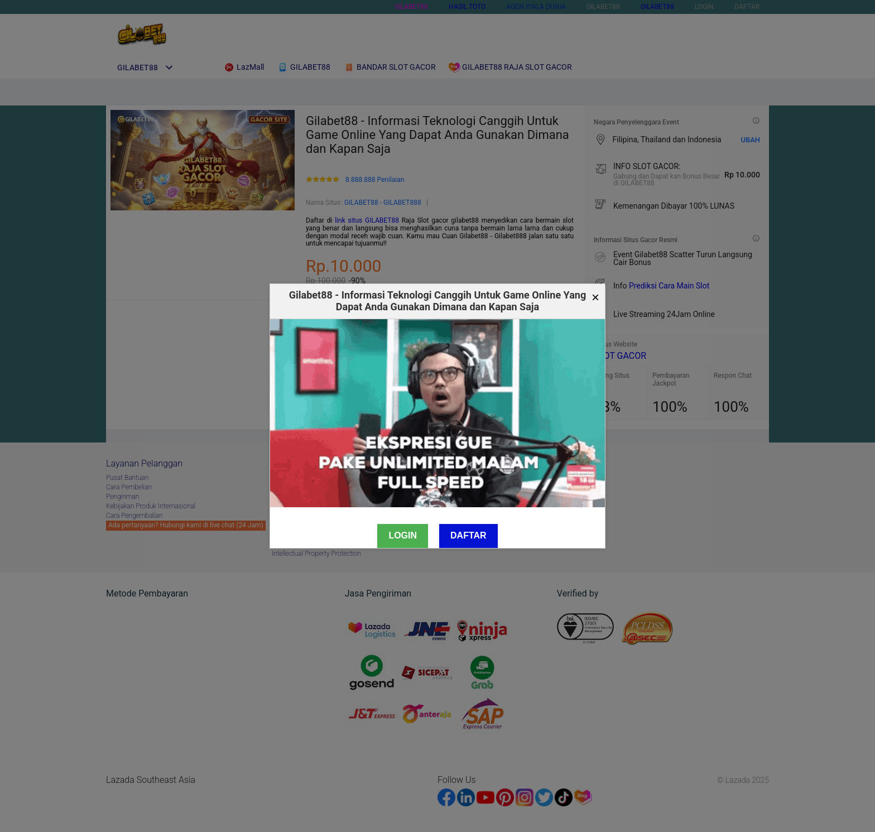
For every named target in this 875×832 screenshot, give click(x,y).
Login (402, 535)
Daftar (468, 535)
